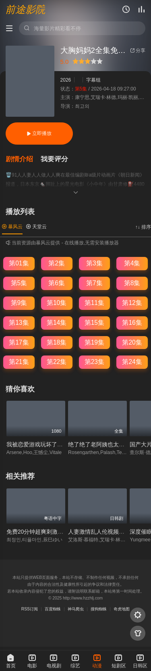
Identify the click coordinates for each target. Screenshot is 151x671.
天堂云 (36, 226)
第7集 (94, 283)
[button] (23, 159)
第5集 (19, 283)
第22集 (56, 361)
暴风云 (12, 226)
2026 (65, 80)
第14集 (56, 322)
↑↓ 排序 (143, 227)
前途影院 (25, 9)
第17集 (19, 342)
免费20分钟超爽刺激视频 (37, 531)
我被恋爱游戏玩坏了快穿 (37, 444)
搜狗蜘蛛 (99, 609)
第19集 (94, 342)
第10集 (56, 302)
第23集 (94, 361)
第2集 (56, 263)
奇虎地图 (122, 609)
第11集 (94, 302)
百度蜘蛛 (53, 609)
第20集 (132, 342)
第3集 (94, 263)
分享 (137, 50)
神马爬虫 (76, 609)
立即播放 (39, 133)
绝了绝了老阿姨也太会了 (99, 444)
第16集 (132, 322)
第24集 (132, 361)
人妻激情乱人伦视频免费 (99, 531)
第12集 (132, 302)
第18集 (56, 342)
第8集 (132, 283)
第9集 (19, 302)
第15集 (94, 322)
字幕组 (93, 80)
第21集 (19, 361)
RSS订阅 (29, 609)
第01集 (19, 263)
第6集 (56, 283)
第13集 (19, 322)
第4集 (132, 263)
